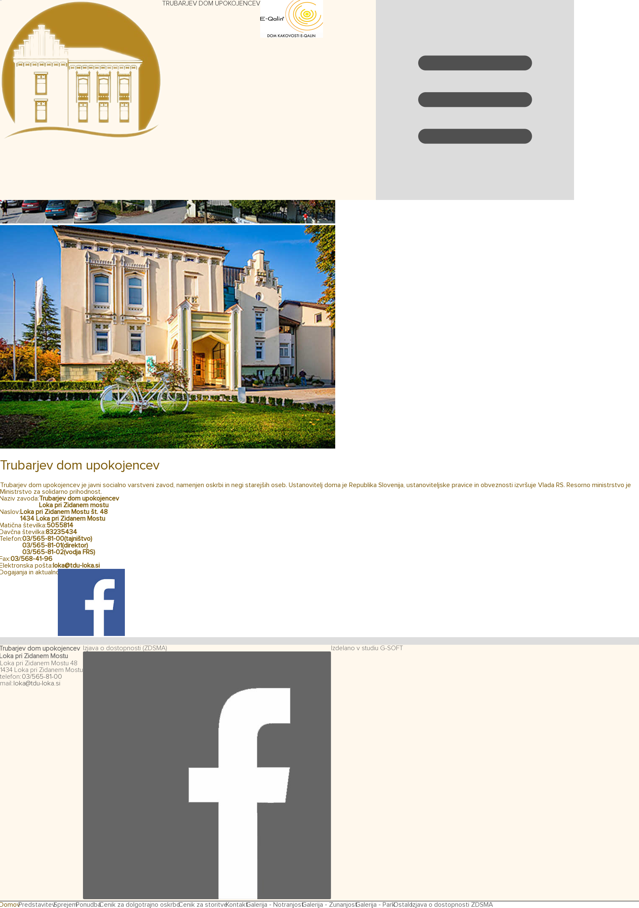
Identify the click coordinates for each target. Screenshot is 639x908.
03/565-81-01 (42, 545)
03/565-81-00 (43, 538)
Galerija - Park (375, 904)
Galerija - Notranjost (275, 904)
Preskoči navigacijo (349, 3)
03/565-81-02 (43, 552)
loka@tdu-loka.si (76, 565)
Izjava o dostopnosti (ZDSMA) (125, 648)
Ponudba (88, 904)
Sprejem (66, 904)
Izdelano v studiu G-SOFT (367, 648)
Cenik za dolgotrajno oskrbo (139, 904)
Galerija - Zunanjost (329, 904)
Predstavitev (36, 904)
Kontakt (237, 904)
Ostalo (403, 904)
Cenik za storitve (203, 904)
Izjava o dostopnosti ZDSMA (452, 904)
